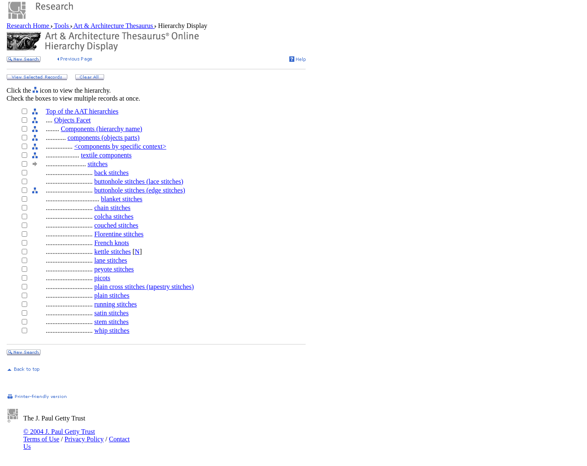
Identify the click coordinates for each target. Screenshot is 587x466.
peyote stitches (114, 269)
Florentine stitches (118, 234)
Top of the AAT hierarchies (82, 111)
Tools (62, 25)
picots (102, 277)
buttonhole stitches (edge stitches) (139, 190)
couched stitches (116, 225)
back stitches (111, 172)
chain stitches (112, 207)
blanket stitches (121, 199)
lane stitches (110, 260)
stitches (97, 163)
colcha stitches (113, 216)
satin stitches (111, 313)
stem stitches (111, 321)
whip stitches (111, 330)
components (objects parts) (103, 137)
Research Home (29, 25)
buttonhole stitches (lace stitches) (138, 181)
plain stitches (111, 295)
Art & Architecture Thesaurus (113, 25)
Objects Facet (72, 120)
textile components (106, 155)
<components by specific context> (120, 146)
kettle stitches (112, 251)
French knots (111, 242)
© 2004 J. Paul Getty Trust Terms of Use (59, 435)
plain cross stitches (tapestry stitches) (144, 286)
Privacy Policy (84, 439)
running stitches (115, 304)
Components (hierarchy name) (101, 128)
